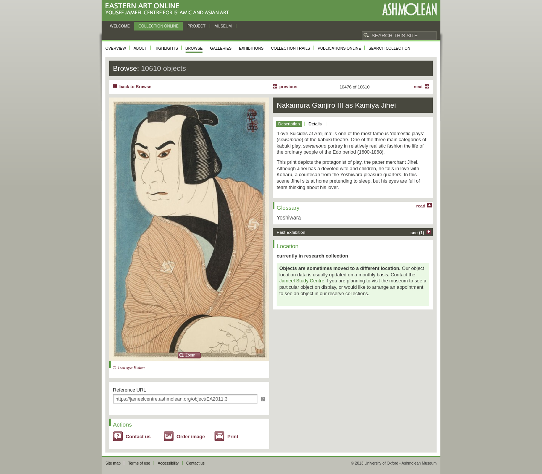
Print (232, 436)
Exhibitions (251, 48)
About (140, 48)
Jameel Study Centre (301, 280)
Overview (115, 48)
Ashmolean (409, 9)
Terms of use (139, 463)
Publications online (339, 48)
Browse (194, 48)
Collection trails (290, 48)
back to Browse (135, 86)
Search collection (389, 48)
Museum (223, 26)
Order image (191, 436)
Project (196, 26)
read (420, 206)
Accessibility (168, 463)
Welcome (120, 26)
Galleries (220, 48)
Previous (288, 86)
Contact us (138, 436)
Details (315, 124)
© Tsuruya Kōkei (129, 367)
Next (418, 86)
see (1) (418, 232)
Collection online (158, 26)
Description (289, 124)
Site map (112, 463)
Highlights (166, 48)
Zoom (190, 355)
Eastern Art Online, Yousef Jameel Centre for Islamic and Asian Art (169, 9)
